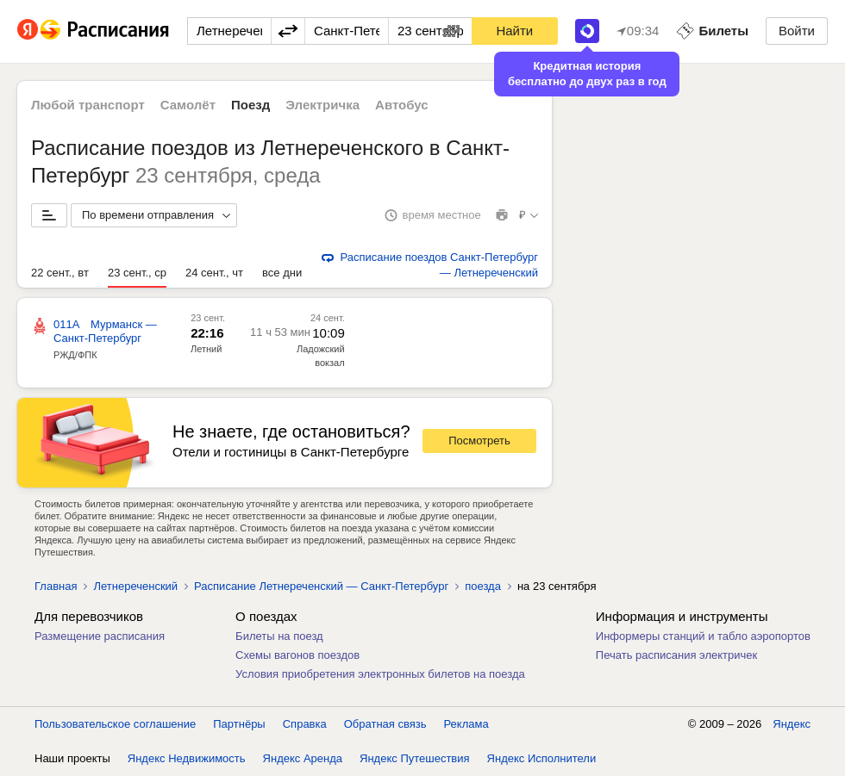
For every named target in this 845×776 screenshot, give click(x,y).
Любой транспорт (88, 104)
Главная (55, 586)
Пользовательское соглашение (115, 723)
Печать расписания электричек (676, 655)
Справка (305, 723)
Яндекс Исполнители (542, 758)
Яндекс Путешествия (415, 758)
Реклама (466, 723)
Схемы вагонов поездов (297, 655)
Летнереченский (135, 586)
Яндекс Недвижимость (187, 758)
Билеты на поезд (279, 636)
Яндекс (792, 723)
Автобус (402, 104)
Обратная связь (385, 723)
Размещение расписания (99, 636)
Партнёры (239, 723)
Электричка (322, 104)
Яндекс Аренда (302, 758)
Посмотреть (479, 440)
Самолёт (188, 104)
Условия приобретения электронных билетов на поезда (380, 673)
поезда (483, 586)
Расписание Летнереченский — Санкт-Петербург (321, 586)
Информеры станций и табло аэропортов (703, 636)
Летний (206, 349)
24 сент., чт (214, 272)
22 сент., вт (60, 272)
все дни (282, 272)
